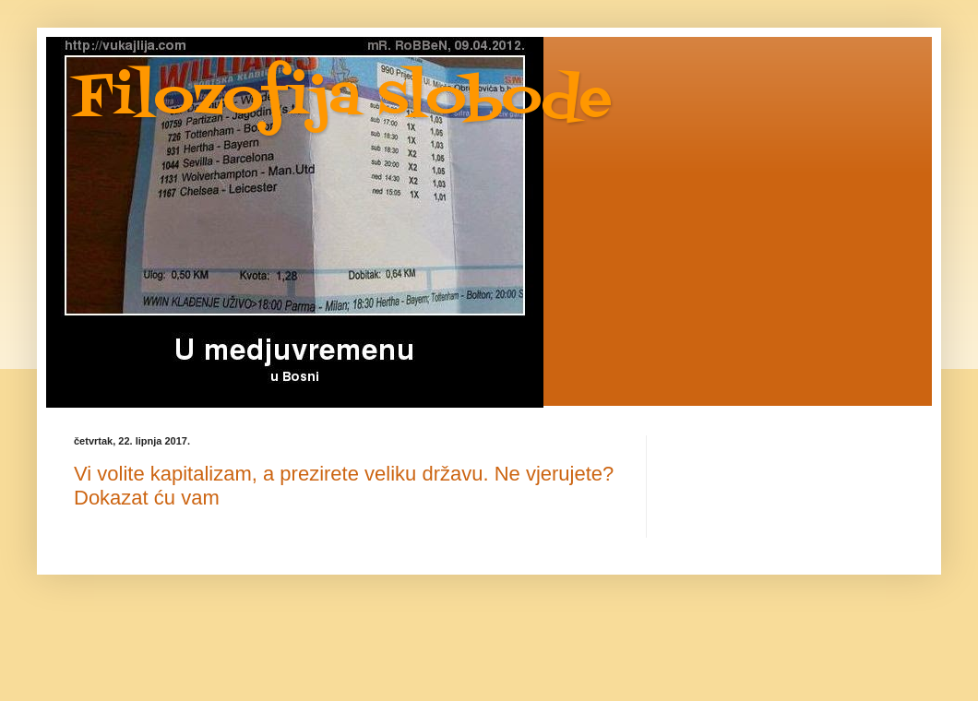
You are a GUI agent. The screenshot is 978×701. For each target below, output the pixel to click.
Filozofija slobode (343, 99)
